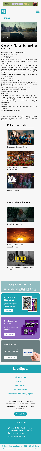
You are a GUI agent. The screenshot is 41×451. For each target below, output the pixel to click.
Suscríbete (20, 414)
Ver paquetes (9, 334)
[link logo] (3, 11)
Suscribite (8, 310)
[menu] (38, 11)
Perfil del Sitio (20, 385)
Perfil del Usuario (20, 389)
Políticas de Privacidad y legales (20, 394)
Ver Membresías (10, 357)
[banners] (20, 4)
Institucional (20, 381)
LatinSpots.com (18, 446)
